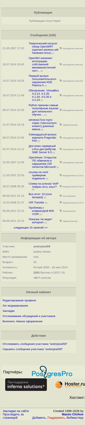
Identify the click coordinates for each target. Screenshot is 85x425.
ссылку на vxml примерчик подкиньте (38, 175)
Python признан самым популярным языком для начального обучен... (43, 110)
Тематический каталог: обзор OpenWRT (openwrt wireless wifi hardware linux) (44, 48)
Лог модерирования (15, 305)
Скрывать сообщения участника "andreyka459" (32, 349)
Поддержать (56, 417)
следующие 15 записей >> (31, 227)
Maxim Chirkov (73, 414)
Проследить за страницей (13, 416)
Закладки (8, 310)
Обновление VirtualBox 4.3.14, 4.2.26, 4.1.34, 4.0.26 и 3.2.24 (44, 95)
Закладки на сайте (16, 411)
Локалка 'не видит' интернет (40, 221)
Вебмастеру (75, 417)
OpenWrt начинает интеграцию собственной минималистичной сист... (42, 64)
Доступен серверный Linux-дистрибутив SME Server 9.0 (42, 149)
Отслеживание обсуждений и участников (28, 316)
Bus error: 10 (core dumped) (40, 196)
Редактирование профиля (19, 300)
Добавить (39, 417)
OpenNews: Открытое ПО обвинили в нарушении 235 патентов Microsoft (42, 162)
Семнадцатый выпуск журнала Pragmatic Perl (42, 137)
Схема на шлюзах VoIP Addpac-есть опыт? (44, 185)
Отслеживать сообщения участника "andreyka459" (34, 343)
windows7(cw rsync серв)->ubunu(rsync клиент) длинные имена (43, 124)
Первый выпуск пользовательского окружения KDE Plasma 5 (42, 80)
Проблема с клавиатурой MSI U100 (41, 211)
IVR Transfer (36, 202)
